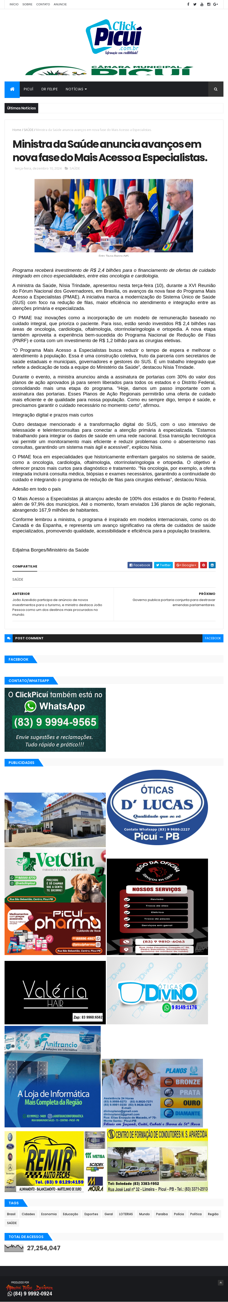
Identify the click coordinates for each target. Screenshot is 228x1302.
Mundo (144, 1214)
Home (16, 130)
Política (196, 1214)
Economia (49, 1214)
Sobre (27, 4)
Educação (70, 1214)
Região (213, 1214)
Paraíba (162, 1214)
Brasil (11, 1214)
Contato (43, 4)
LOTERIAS (126, 1214)
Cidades (28, 1214)
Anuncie (60, 4)
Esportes (91, 1214)
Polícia (179, 1214)
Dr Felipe (50, 89)
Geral (109, 1214)
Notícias (74, 89)
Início (14, 4)
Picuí (28, 89)
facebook (213, 638)
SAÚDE (28, 130)
